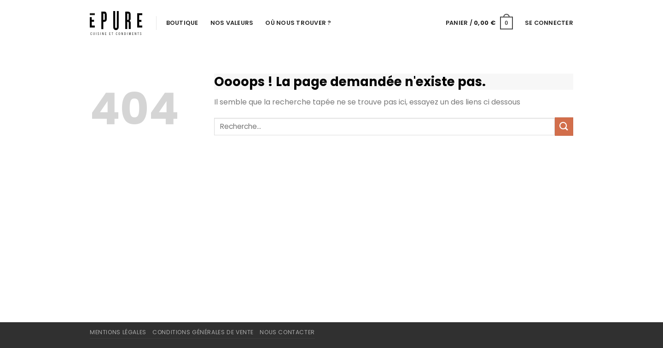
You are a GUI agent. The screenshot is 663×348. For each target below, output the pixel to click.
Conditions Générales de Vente (203, 332)
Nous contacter (287, 332)
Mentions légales (118, 332)
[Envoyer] (564, 126)
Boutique (182, 23)
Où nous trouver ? (298, 23)
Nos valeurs (232, 23)
